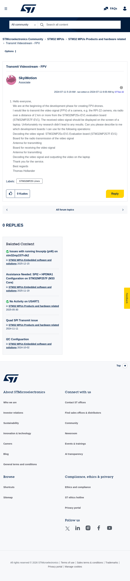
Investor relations (13, 412)
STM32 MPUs (55, 39)
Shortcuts (8, 487)
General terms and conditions (20, 464)
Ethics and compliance (78, 487)
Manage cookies (73, 566)
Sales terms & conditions (90, 562)
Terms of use (67, 562)
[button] (10, 193)
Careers (7, 443)
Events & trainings (75, 443)
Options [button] (9, 51)
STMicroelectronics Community (28, 8)
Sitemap (8, 497)
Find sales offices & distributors (83, 412)
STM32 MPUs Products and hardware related (97, 39)
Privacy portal (73, 507)
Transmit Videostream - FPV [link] (23, 43)
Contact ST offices (75, 402)
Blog (6, 454)
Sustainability (11, 423)
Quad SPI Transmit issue (22, 320)
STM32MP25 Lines (29, 181)
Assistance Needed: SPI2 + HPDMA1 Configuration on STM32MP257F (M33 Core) (30, 278)
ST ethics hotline (74, 497)
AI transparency (74, 454)
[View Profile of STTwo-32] (119, 92)
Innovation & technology (17, 433)
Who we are (10, 402)
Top (118, 365)
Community (71, 423)
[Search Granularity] (23, 25)
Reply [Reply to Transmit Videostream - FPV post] (115, 193)
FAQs (113, 8)
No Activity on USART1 (24, 301)
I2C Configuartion (17, 339)
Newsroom (71, 433)
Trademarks (111, 562)
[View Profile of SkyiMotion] (28, 78)
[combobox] (79, 25)
